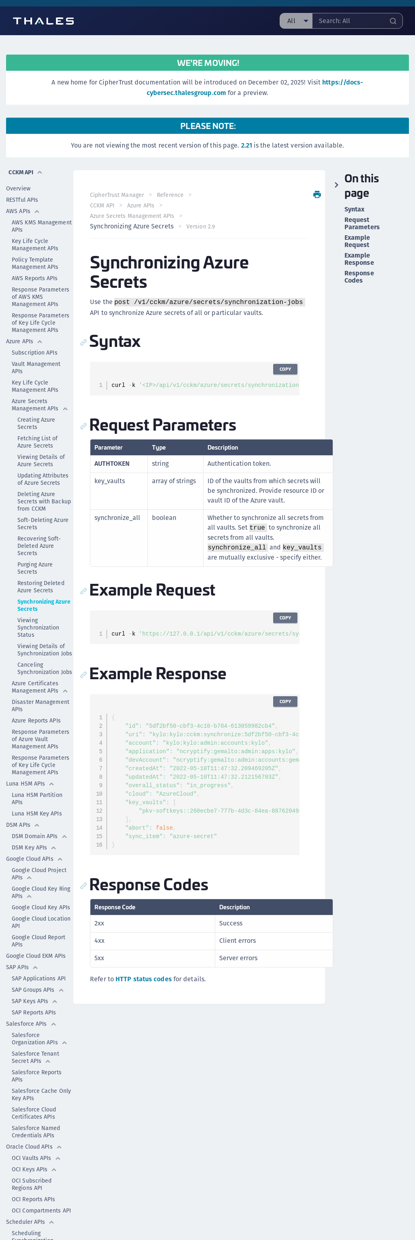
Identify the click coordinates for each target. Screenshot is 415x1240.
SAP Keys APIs (35, 982)
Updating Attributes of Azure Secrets (42, 460)
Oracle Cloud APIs (34, 1128)
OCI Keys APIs (34, 1150)
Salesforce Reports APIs (37, 1057)
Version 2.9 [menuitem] (203, 226)
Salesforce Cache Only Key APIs (41, 1076)
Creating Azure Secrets (36, 404)
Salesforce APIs (31, 1005)
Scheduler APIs (30, 1203)
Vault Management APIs (36, 349)
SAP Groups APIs (38, 971)
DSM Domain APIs (40, 817)
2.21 (246, 145)
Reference (173, 195)
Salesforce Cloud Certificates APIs (34, 1094)
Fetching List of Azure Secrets (37, 423)
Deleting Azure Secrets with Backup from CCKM (44, 483)
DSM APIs (23, 806)
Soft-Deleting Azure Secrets (42, 505)
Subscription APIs (35, 334)
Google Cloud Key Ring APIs (41, 873)
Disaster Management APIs (40, 687)
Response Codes (359, 277)
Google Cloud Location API (41, 903)
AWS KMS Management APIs (42, 207)
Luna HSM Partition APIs (37, 780)
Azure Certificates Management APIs (40, 668)
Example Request (357, 241)
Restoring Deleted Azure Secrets (40, 568)
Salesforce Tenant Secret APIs (35, 1038)
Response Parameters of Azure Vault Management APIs (40, 720)
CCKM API (105, 205)
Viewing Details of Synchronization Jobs (44, 631)
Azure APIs (24, 322)
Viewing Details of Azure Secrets (41, 442)
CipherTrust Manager (120, 195)
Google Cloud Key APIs (42, 888)
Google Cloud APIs (34, 840)
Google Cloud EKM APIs (36, 937)
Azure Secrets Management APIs (40, 386)
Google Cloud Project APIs (39, 855)
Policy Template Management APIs (35, 244)
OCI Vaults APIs (36, 1139)
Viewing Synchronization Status (38, 609)
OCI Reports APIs (34, 1180)
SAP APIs (22, 948)
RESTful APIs (22, 181)
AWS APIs (23, 192)
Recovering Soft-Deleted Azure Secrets (39, 527)
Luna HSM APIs (30, 765)
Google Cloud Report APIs (38, 922)
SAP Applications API (39, 959)
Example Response (359, 259)
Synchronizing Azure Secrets (44, 586)
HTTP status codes (146, 979)
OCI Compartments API (41, 1192)
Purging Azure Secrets (35, 549)
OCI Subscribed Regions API (31, 1165)
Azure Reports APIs (36, 702)
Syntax (354, 209)
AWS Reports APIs (35, 259)
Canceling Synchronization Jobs (44, 649)
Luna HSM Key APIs (37, 795)
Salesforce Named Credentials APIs (36, 1113)
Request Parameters (362, 223)
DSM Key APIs (34, 828)
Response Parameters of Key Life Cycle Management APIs (40, 304)
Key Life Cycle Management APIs (35, 226)
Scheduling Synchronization (33, 1218)
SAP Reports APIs (34, 993)
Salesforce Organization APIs (40, 1020)
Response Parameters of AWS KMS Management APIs (40, 278)
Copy (283, 369)
